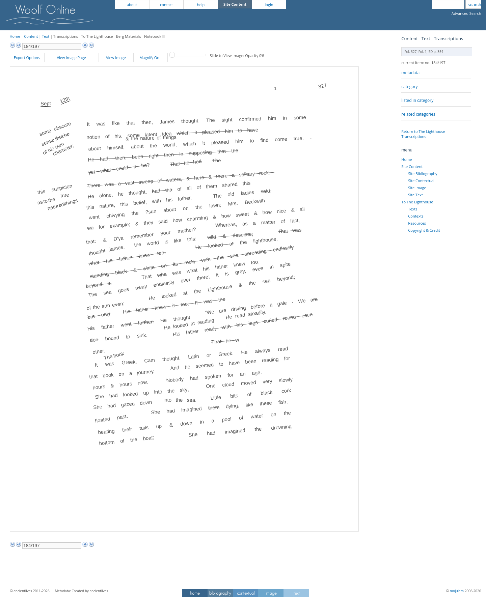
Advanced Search (466, 13)
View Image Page (71, 57)
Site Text (415, 194)
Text (45, 36)
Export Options (27, 57)
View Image (116, 57)
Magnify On (150, 57)
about (132, 4)
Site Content (412, 166)
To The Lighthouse (417, 201)
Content (31, 36)
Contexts (415, 216)
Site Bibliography (422, 173)
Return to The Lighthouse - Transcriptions (424, 134)
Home (15, 36)
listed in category (417, 100)
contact (166, 4)
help (201, 4)
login (269, 4)
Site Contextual (421, 180)
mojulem (457, 591)
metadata (410, 73)
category (409, 86)
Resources (417, 223)
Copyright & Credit (424, 230)
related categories (418, 114)
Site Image (417, 187)
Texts (412, 208)
